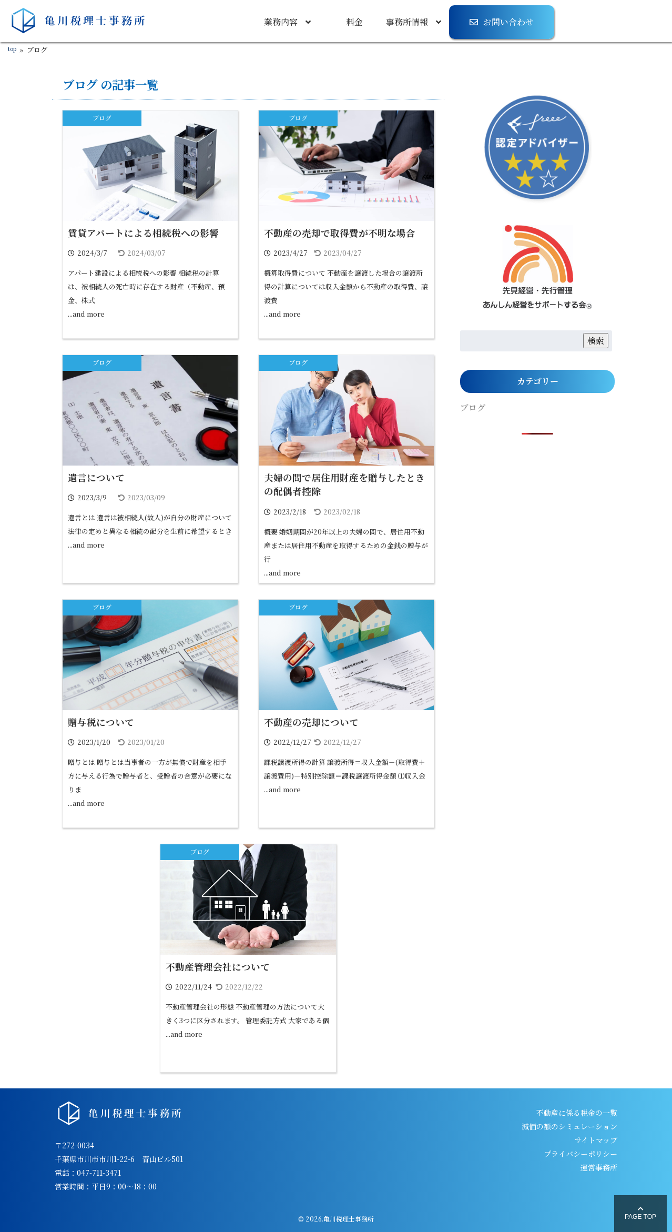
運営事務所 (599, 1167)
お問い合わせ (508, 22)
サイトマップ (595, 1140)
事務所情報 (407, 22)
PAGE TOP (640, 1213)
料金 (354, 22)
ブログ (102, 117)
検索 (595, 341)
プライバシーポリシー (580, 1153)
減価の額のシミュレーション (569, 1126)
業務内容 (281, 22)
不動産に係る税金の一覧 (576, 1112)
